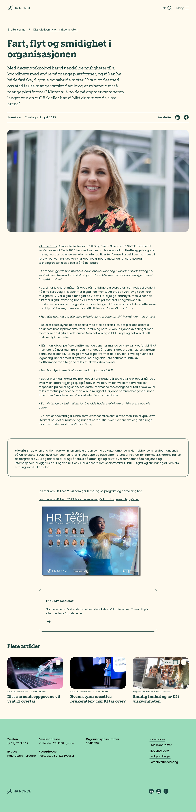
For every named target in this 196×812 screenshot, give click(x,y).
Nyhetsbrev (157, 739)
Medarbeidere (159, 751)
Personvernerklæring (164, 762)
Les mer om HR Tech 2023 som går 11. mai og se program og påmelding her (90, 491)
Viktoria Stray (48, 246)
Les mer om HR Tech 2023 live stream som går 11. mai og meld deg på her (89, 499)
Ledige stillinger (160, 756)
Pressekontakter (161, 745)
